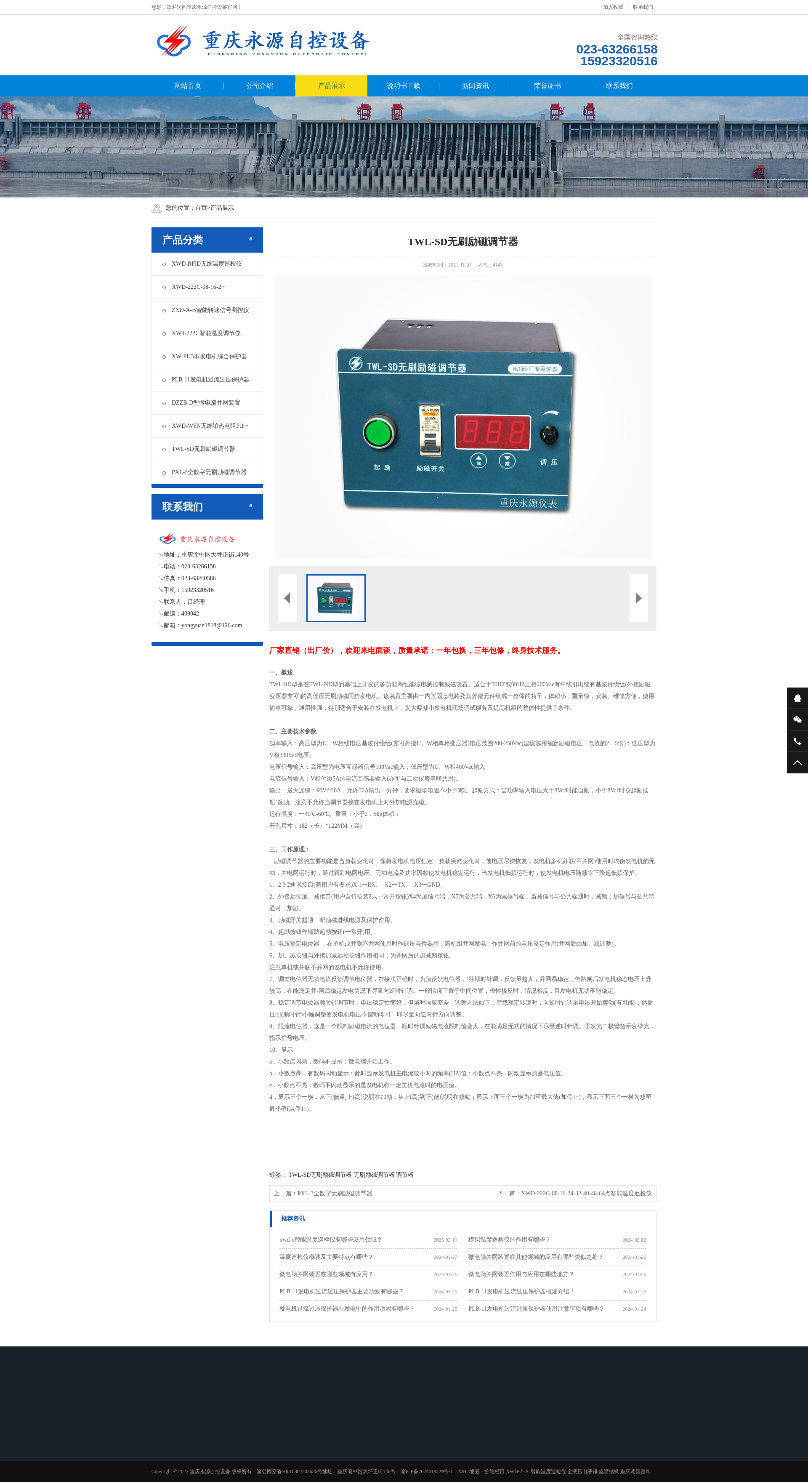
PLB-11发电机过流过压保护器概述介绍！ (521, 1291)
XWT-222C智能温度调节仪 (201, 333)
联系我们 (643, 7)
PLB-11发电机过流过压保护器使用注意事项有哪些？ (536, 1309)
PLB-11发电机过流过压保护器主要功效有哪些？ (341, 1291)
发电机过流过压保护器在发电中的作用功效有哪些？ (347, 1309)
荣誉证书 (547, 85)
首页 (201, 208)
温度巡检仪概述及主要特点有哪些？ (326, 1257)
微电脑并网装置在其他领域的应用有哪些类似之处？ (536, 1257)
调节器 (405, 1175)
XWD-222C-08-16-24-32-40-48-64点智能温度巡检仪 (586, 1193)
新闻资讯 (475, 85)
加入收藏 (613, 7)
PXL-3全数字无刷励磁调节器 (204, 472)
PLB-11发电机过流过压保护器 (205, 379)
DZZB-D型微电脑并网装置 (201, 403)
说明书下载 (403, 85)
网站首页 (187, 85)
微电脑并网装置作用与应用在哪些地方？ (521, 1274)
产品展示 (331, 85)
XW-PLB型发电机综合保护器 (204, 356)
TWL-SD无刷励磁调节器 (198, 449)
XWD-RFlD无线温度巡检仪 (202, 264)
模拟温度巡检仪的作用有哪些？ (509, 1240)
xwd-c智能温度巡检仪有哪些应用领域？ (331, 1240)
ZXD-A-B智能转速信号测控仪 (205, 310)
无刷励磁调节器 (374, 1175)
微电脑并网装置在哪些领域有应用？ (326, 1274)
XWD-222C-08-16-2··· (194, 287)
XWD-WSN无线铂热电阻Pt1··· (205, 426)
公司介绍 (259, 85)
